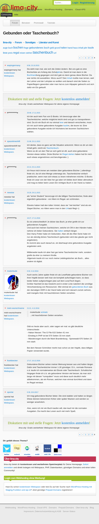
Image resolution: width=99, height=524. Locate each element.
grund (57, 48)
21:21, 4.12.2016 (33, 308)
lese (5, 53)
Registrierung (87, 2)
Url (67, 208)
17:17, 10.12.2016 (33, 361)
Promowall (38, 23)
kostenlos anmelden (75, 99)
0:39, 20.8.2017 (32, 392)
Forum (15, 23)
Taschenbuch (52, 148)
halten (63, 47)
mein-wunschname (15, 308)
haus (75, 48)
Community (6, 14)
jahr (85, 48)
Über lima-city (82, 507)
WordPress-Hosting (53, 9)
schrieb (44, 312)
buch (10, 48)
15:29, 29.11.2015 (33, 192)
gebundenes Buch (80, 287)
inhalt (80, 48)
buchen (18, 47)
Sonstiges (30, 42)
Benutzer (26, 23)
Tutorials (51, 23)
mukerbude (12, 271)
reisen (22, 53)
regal (16, 52)
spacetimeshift (13, 141)
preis (10, 53)
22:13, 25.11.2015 (33, 167)
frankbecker (12, 360)
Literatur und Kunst (49, 42)
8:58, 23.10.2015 (33, 65)
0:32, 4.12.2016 (32, 271)
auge (5, 48)
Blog (92, 507)
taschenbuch (43, 52)
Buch (29, 75)
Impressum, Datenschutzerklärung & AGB (42, 511)
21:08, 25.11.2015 (33, 141)
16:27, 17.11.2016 (33, 218)
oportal (10, 392)
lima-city (7, 42)
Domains (69, 9)
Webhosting (10, 507)
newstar (10, 192)
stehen (29, 53)
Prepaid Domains (53, 490)
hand (70, 47)
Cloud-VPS (80, 9)
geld (52, 48)
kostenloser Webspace (11, 9)
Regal (65, 154)
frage (26, 48)
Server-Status (69, 511)
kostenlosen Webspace (30, 487)
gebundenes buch (39, 47)
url (55, 53)
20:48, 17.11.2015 (33, 113)
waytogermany (13, 65)
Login (75, 2)
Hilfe (16, 14)
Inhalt (69, 78)
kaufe (91, 47)
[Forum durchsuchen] (62, 3)
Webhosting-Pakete (33, 9)
